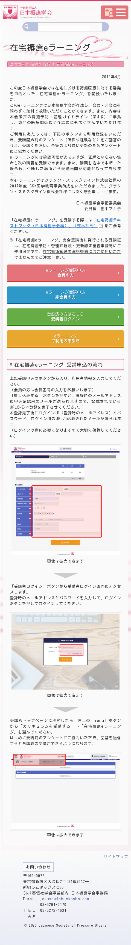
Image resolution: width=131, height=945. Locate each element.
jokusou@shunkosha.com (64, 899)
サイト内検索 (26, 26)
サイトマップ (116, 857)
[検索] (64, 29)
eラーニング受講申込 (65, 273)
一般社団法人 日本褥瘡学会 (27, 12)
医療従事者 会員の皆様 (30, 64)
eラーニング (65, 339)
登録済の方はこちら (65, 317)
